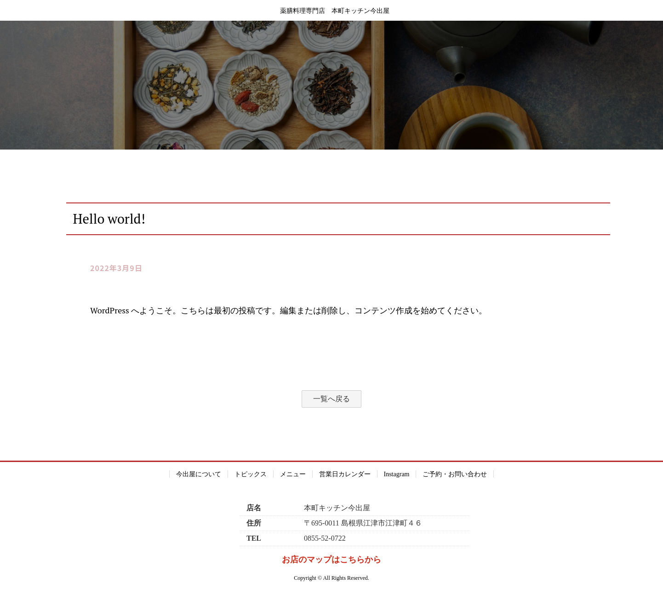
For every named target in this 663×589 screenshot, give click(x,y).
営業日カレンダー (345, 474)
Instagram (397, 474)
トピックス (250, 474)
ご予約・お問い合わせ (455, 474)
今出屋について (198, 474)
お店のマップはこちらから (331, 559)
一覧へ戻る (331, 399)
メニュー (293, 474)
